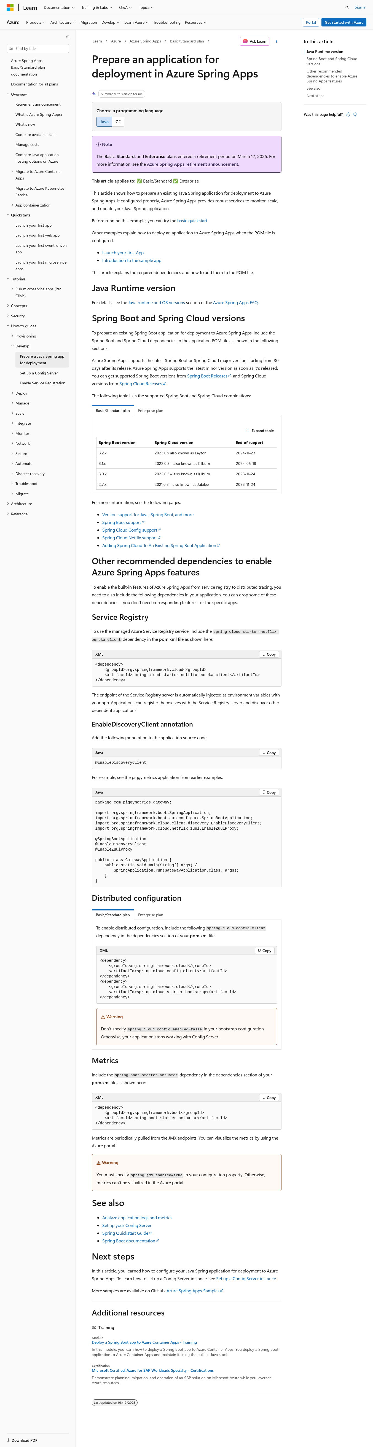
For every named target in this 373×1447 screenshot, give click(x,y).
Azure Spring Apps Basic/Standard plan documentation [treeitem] (28, 67)
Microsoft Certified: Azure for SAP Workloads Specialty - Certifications (153, 1370)
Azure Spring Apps (145, 41)
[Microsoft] (10, 7)
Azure (116, 41)
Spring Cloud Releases (140, 383)
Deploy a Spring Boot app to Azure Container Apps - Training (144, 1342)
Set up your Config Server (127, 1225)
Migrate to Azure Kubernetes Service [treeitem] (39, 192)
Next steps (315, 95)
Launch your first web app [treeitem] (37, 235)
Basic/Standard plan (187, 41)
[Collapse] (67, 37)
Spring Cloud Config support (129, 530)
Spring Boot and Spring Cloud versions (332, 61)
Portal (311, 22)
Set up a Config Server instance (246, 1278)
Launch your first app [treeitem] (33, 225)
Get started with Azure (344, 22)
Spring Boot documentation (128, 1241)
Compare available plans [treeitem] (35, 134)
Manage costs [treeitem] (27, 144)
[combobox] (38, 48)
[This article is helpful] (348, 114)
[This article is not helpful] (354, 114)
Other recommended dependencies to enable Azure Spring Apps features (332, 76)
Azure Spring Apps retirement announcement (192, 164)
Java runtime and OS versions (156, 302)
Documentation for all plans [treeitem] (34, 84)
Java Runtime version (325, 51)
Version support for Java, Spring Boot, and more (148, 514)
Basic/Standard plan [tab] (113, 410)
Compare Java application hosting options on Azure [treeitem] (37, 158)
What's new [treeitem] (25, 124)
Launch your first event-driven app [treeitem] (41, 249)
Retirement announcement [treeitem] (38, 104)
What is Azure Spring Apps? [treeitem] (38, 114)
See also (313, 88)
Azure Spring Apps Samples (193, 1290)
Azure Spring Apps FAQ (235, 302)
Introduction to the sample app (131, 260)
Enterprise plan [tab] (150, 410)
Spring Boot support (121, 522)
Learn (97, 41)
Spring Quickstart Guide (125, 1233)
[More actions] (276, 41)
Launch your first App (123, 252)
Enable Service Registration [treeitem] (42, 382)
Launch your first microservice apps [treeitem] (40, 265)
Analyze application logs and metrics (137, 1217)
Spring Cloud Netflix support (129, 537)
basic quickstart (192, 220)
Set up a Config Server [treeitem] (39, 373)
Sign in (360, 7)
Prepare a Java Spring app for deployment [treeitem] (42, 359)
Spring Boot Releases (207, 376)
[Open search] (347, 7)
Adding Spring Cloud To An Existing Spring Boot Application (159, 545)
